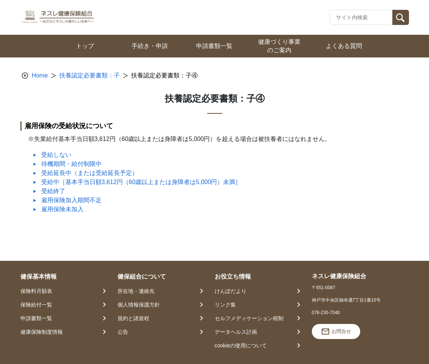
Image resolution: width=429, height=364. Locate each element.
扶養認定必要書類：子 (89, 75)
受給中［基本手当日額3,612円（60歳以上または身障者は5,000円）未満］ (141, 182)
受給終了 (53, 191)
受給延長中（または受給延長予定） (89, 173)
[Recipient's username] (361, 17)
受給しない (56, 155)
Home (40, 75)
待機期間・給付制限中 (71, 164)
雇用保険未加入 (62, 209)
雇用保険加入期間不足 (71, 200)
